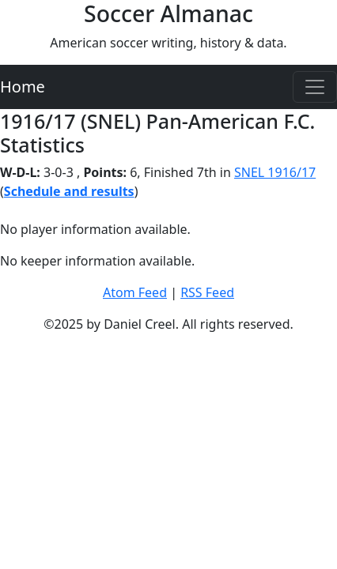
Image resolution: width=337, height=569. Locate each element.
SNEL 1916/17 (275, 172)
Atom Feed (135, 292)
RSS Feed (207, 292)
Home (22, 86)
